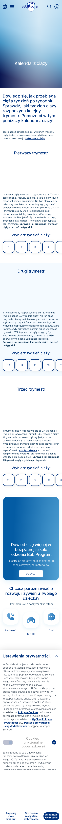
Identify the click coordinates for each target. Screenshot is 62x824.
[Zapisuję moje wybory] (11, 816)
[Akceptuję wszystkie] (51, 816)
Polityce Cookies (28, 712)
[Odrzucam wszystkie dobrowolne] (31, 816)
